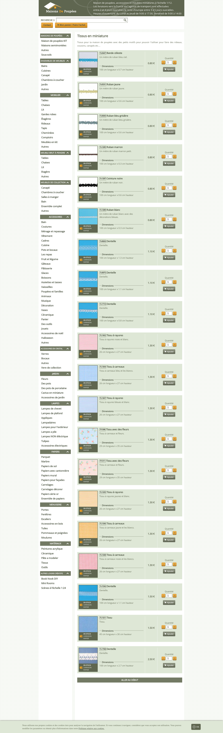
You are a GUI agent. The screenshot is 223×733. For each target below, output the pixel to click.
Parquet (45, 457)
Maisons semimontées (53, 45)
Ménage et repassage (53, 231)
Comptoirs (47, 137)
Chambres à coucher (52, 80)
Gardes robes (48, 114)
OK (196, 726)
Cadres (45, 240)
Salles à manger (50, 197)
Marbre (45, 461)
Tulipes (45, 441)
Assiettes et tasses (51, 282)
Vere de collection (51, 367)
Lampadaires (48, 422)
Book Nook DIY (49, 578)
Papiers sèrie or (50, 494)
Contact (47, 25)
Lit (42, 109)
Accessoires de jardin (53, 397)
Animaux (46, 296)
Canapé (45, 75)
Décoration (47, 305)
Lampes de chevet (51, 408)
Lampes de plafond (51, 413)
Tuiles (44, 528)
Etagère (45, 171)
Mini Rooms (47, 583)
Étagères (46, 118)
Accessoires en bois (52, 523)
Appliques (46, 417)
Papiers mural (49, 475)
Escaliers (46, 519)
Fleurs (44, 379)
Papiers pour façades (52, 480)
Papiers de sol (49, 466)
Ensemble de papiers (52, 498)
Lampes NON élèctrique (54, 436)
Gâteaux (45, 263)
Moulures (46, 537)
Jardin (44, 84)
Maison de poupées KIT (54, 40)
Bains (44, 66)
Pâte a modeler (49, 558)
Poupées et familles (52, 291)
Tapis (44, 128)
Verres (45, 353)
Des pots (46, 383)
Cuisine (45, 245)
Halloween (47, 337)
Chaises (45, 105)
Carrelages (47, 484)
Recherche (48, 20)
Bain (43, 201)
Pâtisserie (46, 268)
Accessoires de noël (52, 333)
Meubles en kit (49, 142)
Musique (46, 300)
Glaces (44, 273)
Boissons (46, 277)
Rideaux (45, 123)
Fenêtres (46, 514)
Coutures (46, 226)
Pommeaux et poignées (54, 533)
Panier (44, 319)
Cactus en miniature (52, 392)
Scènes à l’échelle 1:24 (53, 588)
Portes (44, 509)
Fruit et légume (49, 259)
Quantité (169, 58)
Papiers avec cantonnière (55, 470)
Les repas (46, 254)
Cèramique (47, 553)
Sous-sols (46, 54)
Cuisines (45, 70)
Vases (44, 310)
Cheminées (47, 132)
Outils (44, 567)
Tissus (44, 562)
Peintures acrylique (52, 548)
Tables (44, 100)
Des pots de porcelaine (54, 388)
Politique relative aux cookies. (91, 728)
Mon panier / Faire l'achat (71, 25)
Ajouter (169, 69)
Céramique (47, 314)
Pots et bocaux (49, 250)
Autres (45, 50)
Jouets (44, 328)
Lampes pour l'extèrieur (54, 427)
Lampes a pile (48, 431)
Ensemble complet (51, 206)
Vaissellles (46, 287)
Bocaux (45, 358)
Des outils (46, 324)
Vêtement (46, 236)
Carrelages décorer (52, 489)
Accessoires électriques (54, 445)
